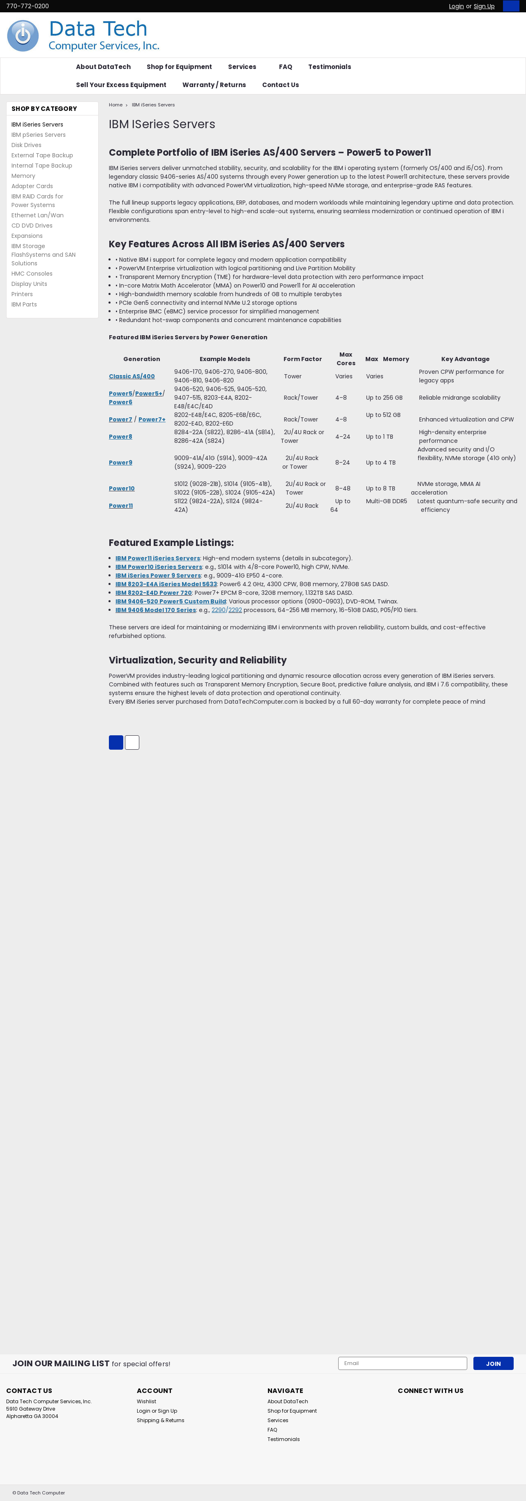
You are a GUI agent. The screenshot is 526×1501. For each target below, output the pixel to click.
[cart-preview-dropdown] (509, 6)
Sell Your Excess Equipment (121, 85)
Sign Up (484, 6)
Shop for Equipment (179, 66)
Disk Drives (27, 145)
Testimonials (329, 66)
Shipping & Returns (161, 1420)
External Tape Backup (42, 155)
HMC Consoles (32, 273)
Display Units (29, 284)
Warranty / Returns (214, 85)
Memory (23, 176)
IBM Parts (24, 304)
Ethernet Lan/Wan (38, 215)
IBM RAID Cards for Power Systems (37, 200)
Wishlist (146, 1401)
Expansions (27, 236)
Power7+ (152, 419)
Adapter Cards (32, 186)
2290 (219, 610)
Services (245, 66)
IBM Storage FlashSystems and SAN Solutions (44, 254)
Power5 (120, 393)
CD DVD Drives (32, 225)
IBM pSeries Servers (39, 135)
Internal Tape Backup (42, 165)
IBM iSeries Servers (37, 124)
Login (456, 6)
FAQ (285, 66)
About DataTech (103, 66)
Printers (22, 294)
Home (115, 104)
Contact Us (280, 85)
